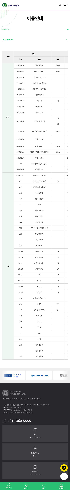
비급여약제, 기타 (8, 40)
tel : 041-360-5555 (16, 420)
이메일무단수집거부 (20, 399)
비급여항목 (37, 399)
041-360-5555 (31, 405)
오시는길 (30, 399)
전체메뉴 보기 (66, 5)
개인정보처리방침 (8, 399)
